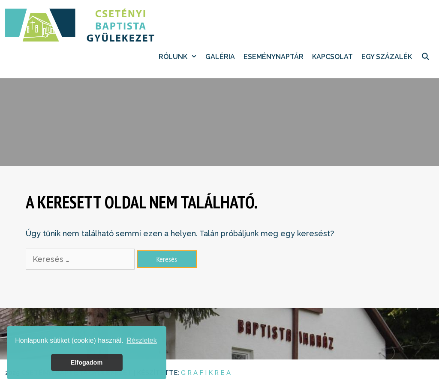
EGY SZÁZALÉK (386, 57)
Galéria (220, 57)
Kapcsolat (332, 57)
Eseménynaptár (274, 57)
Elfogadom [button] (86, 362)
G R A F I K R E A (206, 373)
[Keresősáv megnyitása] (425, 57)
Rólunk (180, 57)
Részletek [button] (141, 340)
